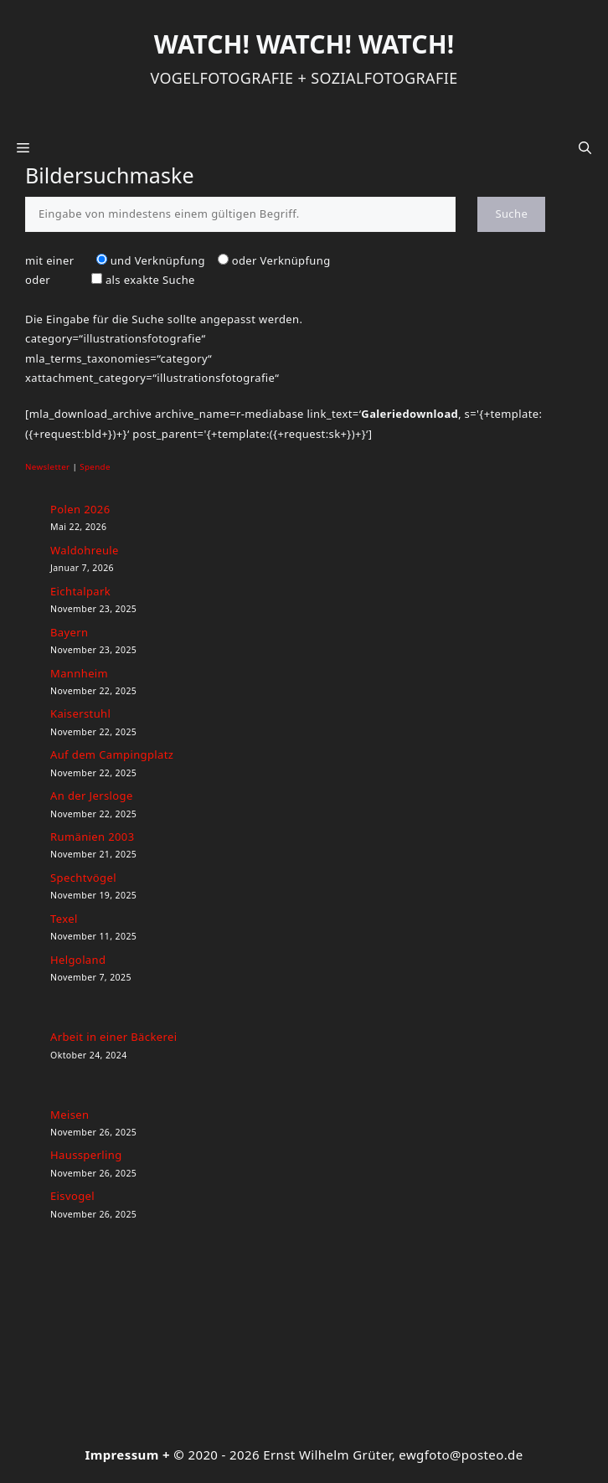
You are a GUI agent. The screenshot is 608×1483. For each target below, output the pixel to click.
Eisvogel (72, 1195)
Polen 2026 (80, 509)
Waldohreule (84, 550)
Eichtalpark (80, 591)
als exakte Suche (150, 279)
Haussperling (86, 1154)
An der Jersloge (91, 795)
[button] (585, 147)
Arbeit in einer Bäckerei (113, 1036)
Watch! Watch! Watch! (304, 44)
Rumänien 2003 (92, 836)
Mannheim (79, 673)
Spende (95, 466)
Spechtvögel (83, 877)
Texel (64, 918)
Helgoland (78, 959)
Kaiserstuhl (80, 713)
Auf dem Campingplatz (111, 754)
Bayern (69, 632)
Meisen (69, 1114)
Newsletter (47, 466)
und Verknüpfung (158, 260)
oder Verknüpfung (281, 260)
